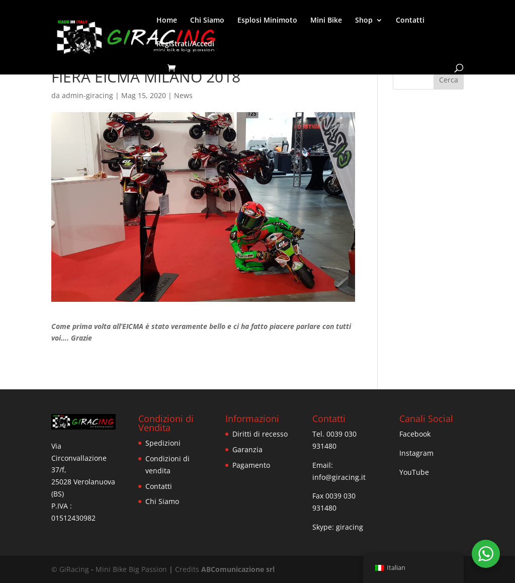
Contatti (410, 21)
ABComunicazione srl (238, 569)
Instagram (416, 453)
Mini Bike (326, 21)
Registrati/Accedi (185, 44)
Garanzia (247, 449)
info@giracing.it (339, 477)
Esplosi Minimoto (267, 21)
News (183, 95)
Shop (364, 21)
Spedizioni (163, 443)
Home (166, 21)
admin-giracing (87, 95)
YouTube (414, 472)
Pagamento (251, 465)
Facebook (415, 434)
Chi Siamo (207, 21)
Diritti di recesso (260, 434)
